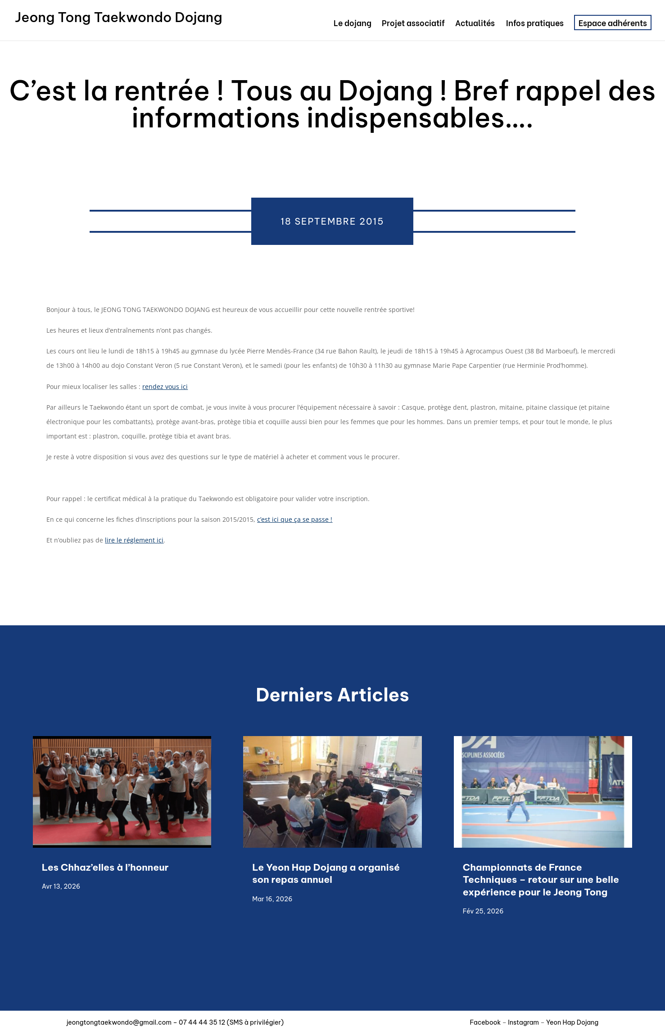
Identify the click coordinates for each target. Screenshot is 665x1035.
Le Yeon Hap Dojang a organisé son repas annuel (326, 873)
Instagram (523, 1022)
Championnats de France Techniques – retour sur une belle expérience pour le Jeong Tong (541, 879)
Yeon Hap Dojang (572, 1022)
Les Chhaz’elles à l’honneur (106, 867)
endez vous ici (166, 386)
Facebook (486, 1022)
